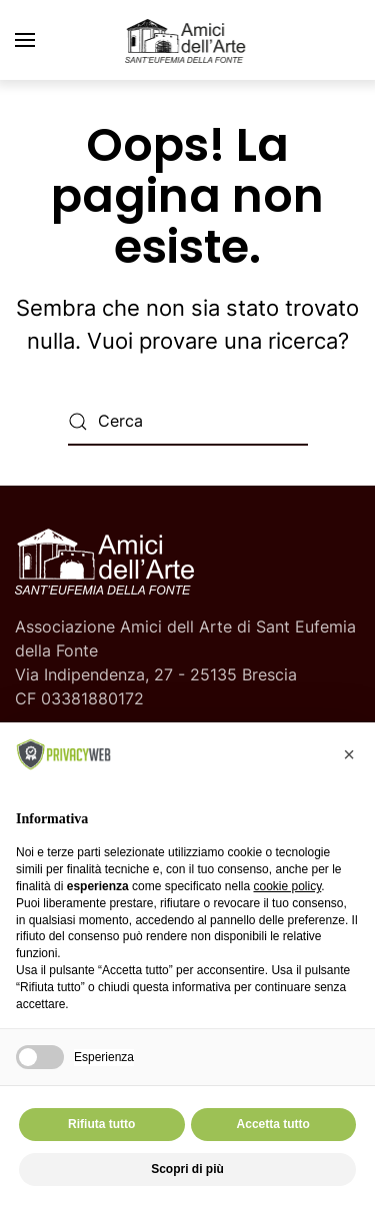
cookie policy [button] (287, 886)
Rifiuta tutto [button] (101, 1124)
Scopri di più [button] (187, 1169)
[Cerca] (188, 422)
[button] (25, 40)
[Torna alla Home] (188, 40)
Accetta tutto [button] (273, 1124)
